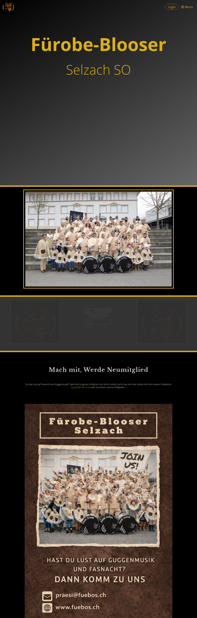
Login (172, 7)
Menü (187, 7)
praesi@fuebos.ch (81, 387)
